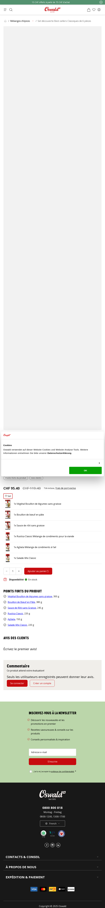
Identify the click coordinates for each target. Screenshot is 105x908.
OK (85, 470)
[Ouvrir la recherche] (11, 9)
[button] (99, 9)
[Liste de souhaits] (93, 9)
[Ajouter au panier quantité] (13, 566)
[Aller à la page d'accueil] (52, 9)
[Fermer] (101, 2)
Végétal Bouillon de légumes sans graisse (30, 591)
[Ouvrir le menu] (5, 9)
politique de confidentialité (62, 766)
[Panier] (88, 9)
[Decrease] (6, 566)
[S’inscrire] (52, 756)
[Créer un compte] (42, 678)
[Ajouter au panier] (38, 566)
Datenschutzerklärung (59, 453)
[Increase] (19, 566)
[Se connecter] (17, 678)
